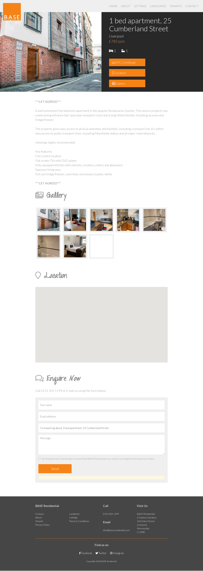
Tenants (175, 6)
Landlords (158, 6)
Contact (191, 6)
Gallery (118, 83)
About (125, 6)
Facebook (85, 553)
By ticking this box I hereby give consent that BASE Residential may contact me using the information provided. (96, 458)
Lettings (140, 6)
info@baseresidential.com (116, 530)
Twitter (101, 553)
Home (113, 6)
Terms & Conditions (79, 521)
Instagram (117, 553)
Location (119, 73)
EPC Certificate (124, 62)
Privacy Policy (42, 524)
